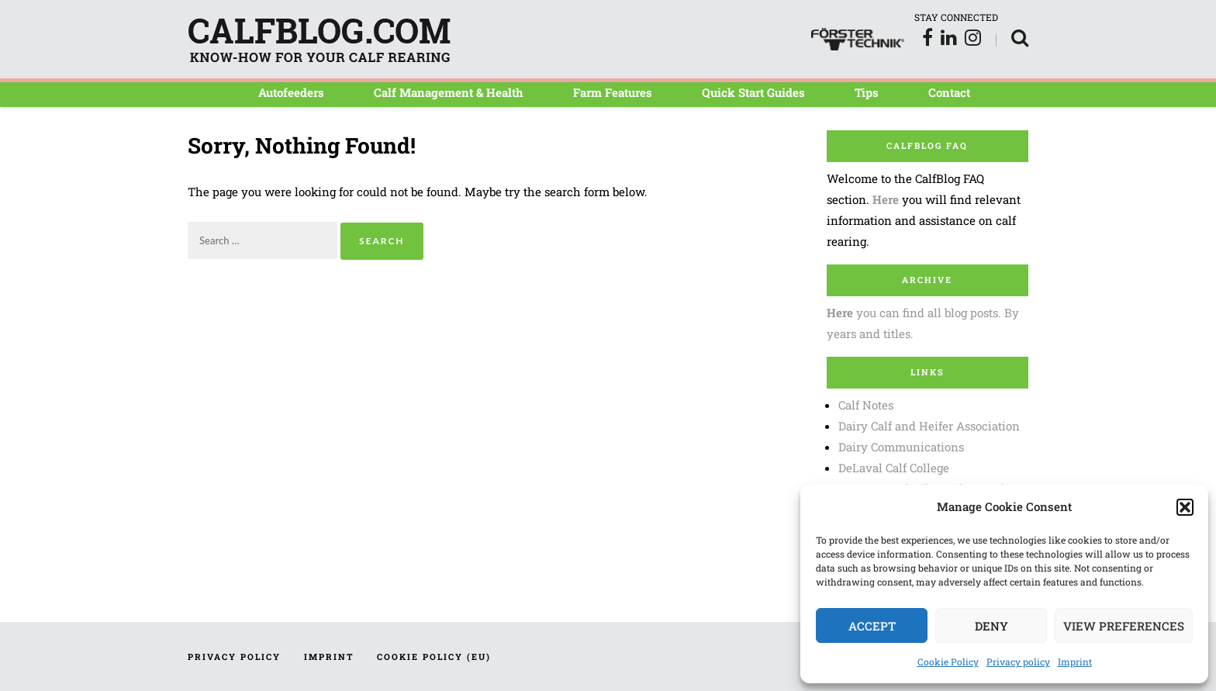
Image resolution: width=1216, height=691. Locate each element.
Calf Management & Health (448, 92)
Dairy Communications (901, 446)
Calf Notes (865, 405)
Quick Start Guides (753, 92)
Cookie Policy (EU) (434, 656)
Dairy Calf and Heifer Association (929, 426)
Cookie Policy (948, 661)
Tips (867, 92)
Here (885, 199)
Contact (949, 92)
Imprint (1075, 661)
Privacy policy (1018, 661)
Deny (991, 626)
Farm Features (612, 92)
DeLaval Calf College (893, 467)
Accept (872, 626)
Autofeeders (291, 92)
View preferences (1123, 626)
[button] (1185, 507)
